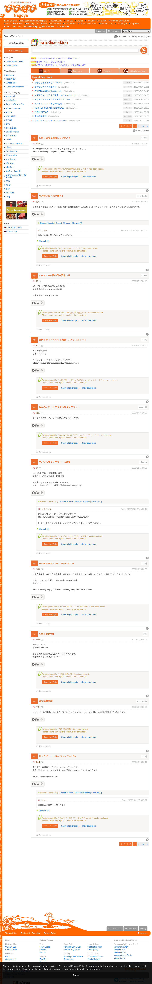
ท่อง (8, 189)
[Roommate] (54, 24)
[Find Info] (101, 21)
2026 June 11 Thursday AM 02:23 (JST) (133, 36)
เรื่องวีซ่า (9, 167)
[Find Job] (90, 21)
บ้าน (8, 124)
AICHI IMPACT (41, 112)
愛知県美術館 (41, 116)
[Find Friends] (69, 24)
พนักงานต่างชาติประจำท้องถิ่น (16, 176)
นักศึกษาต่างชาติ (13, 171)
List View (10, 75)
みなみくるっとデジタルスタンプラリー (52, 99)
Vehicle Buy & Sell (72, 950)
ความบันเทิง (11, 136)
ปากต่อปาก (10, 159)
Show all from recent (15, 61)
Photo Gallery (94, 959)
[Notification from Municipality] (33, 21)
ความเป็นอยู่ (11, 128)
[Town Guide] (55, 21)
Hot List (43, 950)
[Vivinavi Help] (30, 27)
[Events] (79, 21)
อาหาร (9, 120)
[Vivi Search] (10, 21)
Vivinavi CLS (10, 947)
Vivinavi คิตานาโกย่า (123, 955)
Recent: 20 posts (62, 223)
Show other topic (89, 177)
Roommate (68, 959)
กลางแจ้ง (10, 193)
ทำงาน (9, 112)
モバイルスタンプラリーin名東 (48, 104)
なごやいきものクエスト (45, 87)
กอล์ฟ (8, 185)
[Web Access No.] (12, 27)
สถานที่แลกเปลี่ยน (16, 43)
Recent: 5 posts (47, 223)
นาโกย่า (19, 36)
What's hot (10, 83)
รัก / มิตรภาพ (11, 151)
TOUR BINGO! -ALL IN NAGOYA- (49, 108)
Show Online (11, 65)
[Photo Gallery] (106, 24)
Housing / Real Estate (73, 956)
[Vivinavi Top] (19, 9)
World (6, 36)
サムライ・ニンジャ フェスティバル (51, 120)
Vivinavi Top (11, 231)
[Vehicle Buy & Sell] (13, 24)
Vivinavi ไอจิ (119, 950)
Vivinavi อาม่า (120, 958)
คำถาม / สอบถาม (13, 108)
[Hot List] (68, 21)
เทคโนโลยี (10, 116)
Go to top (143, 933)
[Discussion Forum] (87, 24)
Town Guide (45, 947)
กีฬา (8, 181)
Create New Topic (16, 50)
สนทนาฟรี (10, 96)
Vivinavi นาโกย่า (121, 947)
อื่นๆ (8, 197)
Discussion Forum (96, 956)
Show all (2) (77, 223)
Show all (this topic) (69, 177)
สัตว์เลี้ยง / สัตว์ (12, 132)
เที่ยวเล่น (9, 163)
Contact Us (10, 959)
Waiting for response (15, 87)
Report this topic (45, 186)
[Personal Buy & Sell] (119, 21)
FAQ (7, 956)
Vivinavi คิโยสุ (120, 952)
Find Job (43, 959)
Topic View (10, 79)
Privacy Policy (50, 933)
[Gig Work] (134, 24)
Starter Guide (11, 950)
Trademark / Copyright (30, 933)
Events (43, 952)
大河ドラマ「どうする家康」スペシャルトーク (55, 95)
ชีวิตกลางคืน (11, 155)
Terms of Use (11, 933)
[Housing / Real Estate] (36, 24)
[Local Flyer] (121, 24)
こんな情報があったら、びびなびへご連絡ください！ (55, 58)
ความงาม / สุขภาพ (14, 144)
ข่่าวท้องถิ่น (11, 100)
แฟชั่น (8, 140)
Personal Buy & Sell (72, 947)
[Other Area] (62, 27)
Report (123, 230)
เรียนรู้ (8, 148)
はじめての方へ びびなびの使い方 (48, 62)
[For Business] (46, 27)
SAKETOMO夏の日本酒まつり (48, 91)
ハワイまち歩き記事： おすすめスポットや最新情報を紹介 (58, 65)
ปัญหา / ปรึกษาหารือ (15, 104)
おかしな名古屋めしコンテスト (48, 83)
